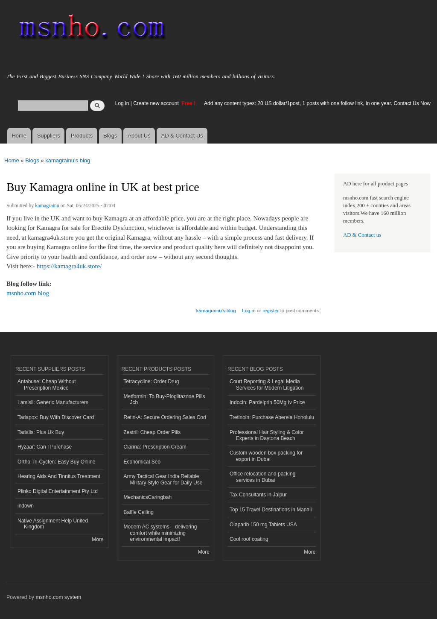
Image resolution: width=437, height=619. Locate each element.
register (270, 310)
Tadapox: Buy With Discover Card (55, 417)
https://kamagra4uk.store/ (69, 266)
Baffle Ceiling (139, 512)
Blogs (110, 135)
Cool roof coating (249, 539)
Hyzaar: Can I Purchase (44, 447)
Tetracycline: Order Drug (151, 381)
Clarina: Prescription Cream (155, 447)
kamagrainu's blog (67, 160)
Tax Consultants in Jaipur (258, 495)
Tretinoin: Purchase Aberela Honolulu (272, 417)
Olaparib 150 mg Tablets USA (263, 525)
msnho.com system (58, 597)
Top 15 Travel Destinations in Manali (271, 510)
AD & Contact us (362, 235)
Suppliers (48, 135)
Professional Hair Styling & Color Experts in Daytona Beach (267, 435)
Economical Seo (142, 462)
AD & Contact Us (182, 135)
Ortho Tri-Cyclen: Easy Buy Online (56, 462)
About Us (139, 135)
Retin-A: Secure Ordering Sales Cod (165, 417)
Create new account (156, 103)
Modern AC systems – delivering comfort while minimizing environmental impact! (160, 533)
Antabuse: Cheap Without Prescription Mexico (46, 384)
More (97, 540)
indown (25, 506)
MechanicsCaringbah (148, 497)
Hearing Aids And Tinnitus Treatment (58, 476)
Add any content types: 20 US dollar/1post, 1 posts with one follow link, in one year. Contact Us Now (317, 103)
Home (19, 135)
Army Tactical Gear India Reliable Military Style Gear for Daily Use (163, 479)
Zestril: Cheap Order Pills (152, 432)
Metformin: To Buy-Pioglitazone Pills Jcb (164, 399)
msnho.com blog (27, 293)
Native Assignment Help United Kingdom (52, 524)
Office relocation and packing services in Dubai (262, 477)
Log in (122, 103)
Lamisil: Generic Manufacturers (52, 402)
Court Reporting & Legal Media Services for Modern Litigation (267, 384)
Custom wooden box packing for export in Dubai (266, 456)
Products (82, 135)
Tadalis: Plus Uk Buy (40, 432)
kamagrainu (47, 205)
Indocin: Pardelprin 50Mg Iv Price (267, 402)
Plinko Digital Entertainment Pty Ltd (57, 491)
